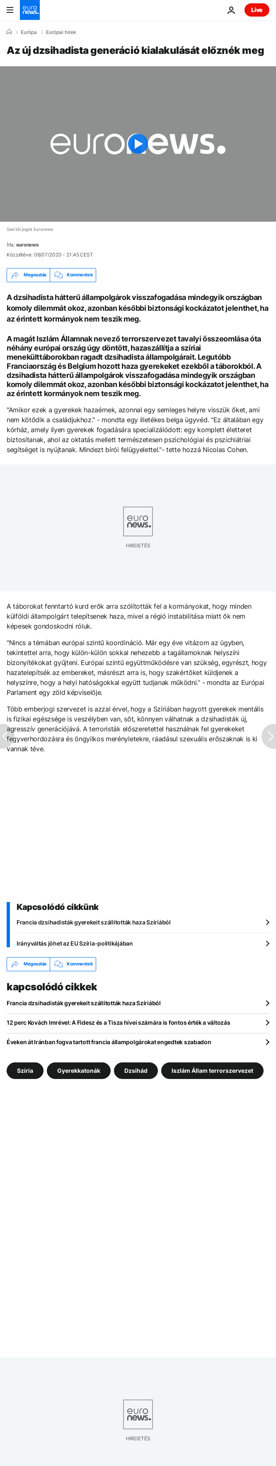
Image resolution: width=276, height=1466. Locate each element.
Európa (29, 32)
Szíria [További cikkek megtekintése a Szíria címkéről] (25, 1070)
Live (257, 9)
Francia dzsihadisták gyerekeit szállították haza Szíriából (94, 922)
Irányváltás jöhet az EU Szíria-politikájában (75, 943)
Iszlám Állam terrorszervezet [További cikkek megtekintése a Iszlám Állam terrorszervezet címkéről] (212, 1070)
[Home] (9, 32)
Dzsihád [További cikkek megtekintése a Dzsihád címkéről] (136, 1070)
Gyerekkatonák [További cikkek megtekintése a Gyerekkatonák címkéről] (78, 1070)
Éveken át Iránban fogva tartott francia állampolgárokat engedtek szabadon (109, 1041)
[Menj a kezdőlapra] (30, 10)
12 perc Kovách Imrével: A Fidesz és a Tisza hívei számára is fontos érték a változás (118, 1022)
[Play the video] (138, 144)
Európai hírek (61, 32)
